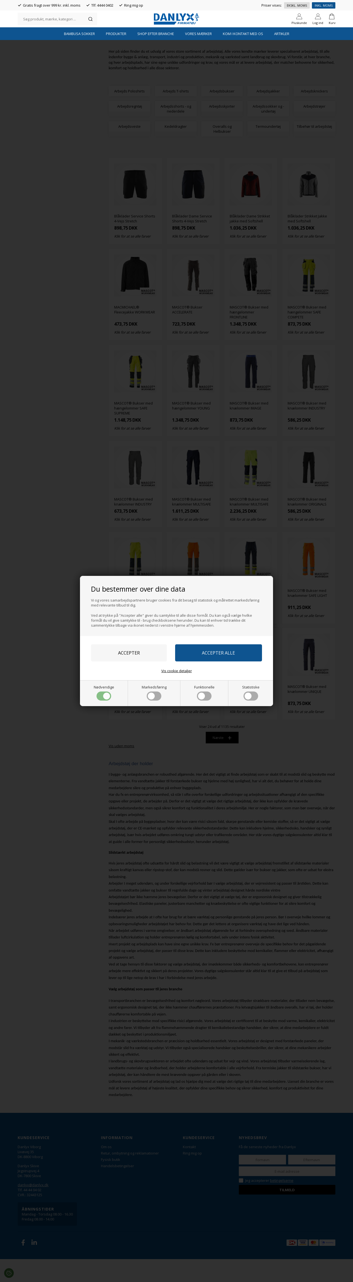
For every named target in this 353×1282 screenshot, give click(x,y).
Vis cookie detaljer (176, 670)
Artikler (281, 56)
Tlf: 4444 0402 (102, 5)
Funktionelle (204, 693)
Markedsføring (154, 693)
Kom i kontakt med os (243, 56)
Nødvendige (104, 693)
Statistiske (251, 693)
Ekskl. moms (297, 5)
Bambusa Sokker (79, 56)
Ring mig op (133, 5)
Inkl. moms (324, 5)
